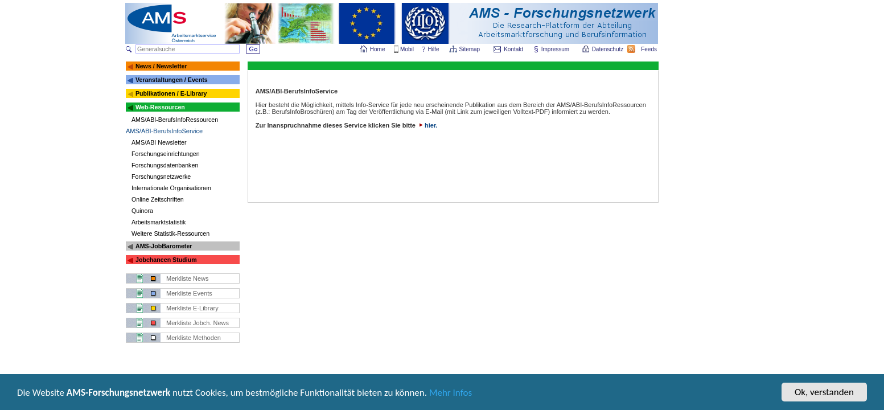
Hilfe (433, 49)
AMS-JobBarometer (163, 246)
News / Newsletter (161, 66)
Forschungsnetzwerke (161, 176)
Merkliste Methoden (193, 337)
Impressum (555, 49)
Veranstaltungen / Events (171, 79)
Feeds (649, 49)
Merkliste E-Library (192, 308)
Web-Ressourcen (160, 107)
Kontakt (513, 49)
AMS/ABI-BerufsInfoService (164, 131)
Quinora (142, 210)
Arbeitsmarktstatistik (158, 222)
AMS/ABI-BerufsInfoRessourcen (174, 119)
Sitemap (470, 49)
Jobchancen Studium (166, 259)
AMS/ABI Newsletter (159, 142)
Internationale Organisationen (171, 187)
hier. (427, 125)
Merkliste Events (189, 293)
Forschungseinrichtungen (165, 153)
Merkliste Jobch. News (197, 322)
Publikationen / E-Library (171, 93)
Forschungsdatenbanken (164, 165)
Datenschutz (608, 49)
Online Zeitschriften (157, 199)
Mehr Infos (450, 394)
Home (377, 49)
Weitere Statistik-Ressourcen (170, 233)
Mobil (407, 49)
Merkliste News (187, 278)
